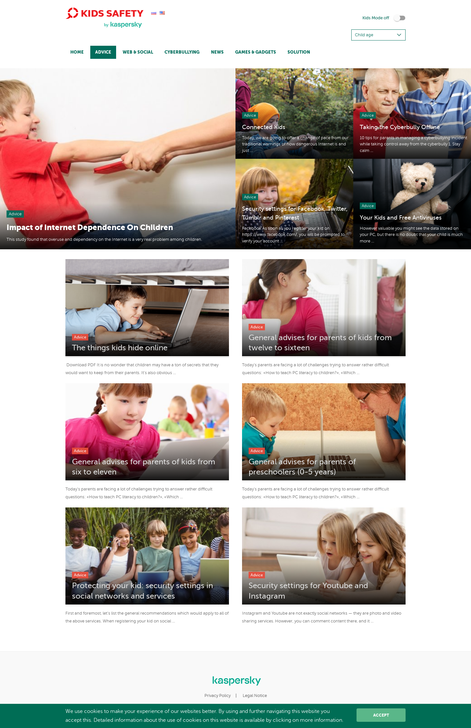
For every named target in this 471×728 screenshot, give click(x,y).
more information (321, 720)
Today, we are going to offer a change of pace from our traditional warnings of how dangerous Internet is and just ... (295, 144)
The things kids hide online (119, 347)
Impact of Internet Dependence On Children (90, 227)
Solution (299, 52)
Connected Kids (263, 127)
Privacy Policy (217, 695)
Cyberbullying (182, 52)
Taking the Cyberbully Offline (400, 127)
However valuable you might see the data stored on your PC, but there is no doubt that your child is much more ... (411, 234)
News (217, 52)
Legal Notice (255, 695)
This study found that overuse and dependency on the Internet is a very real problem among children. (104, 239)
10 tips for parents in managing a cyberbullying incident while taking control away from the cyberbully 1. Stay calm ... (413, 144)
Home (77, 52)
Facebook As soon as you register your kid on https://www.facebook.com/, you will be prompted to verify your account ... (293, 234)
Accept (381, 715)
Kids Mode (375, 18)
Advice (103, 52)
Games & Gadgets (255, 52)
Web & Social (138, 52)
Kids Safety (104, 13)
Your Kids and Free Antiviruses (401, 217)
